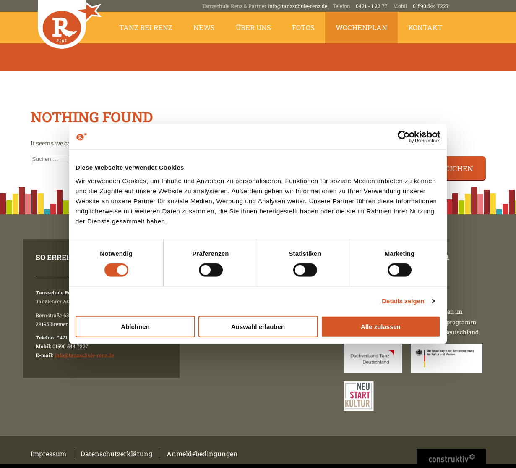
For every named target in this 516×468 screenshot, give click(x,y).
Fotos (303, 27)
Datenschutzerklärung (116, 453)
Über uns (253, 27)
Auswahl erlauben (258, 326)
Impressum (48, 453)
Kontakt (425, 27)
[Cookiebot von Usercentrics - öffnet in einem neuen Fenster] (403, 137)
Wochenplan (361, 27)
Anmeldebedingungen (202, 453)
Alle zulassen (381, 326)
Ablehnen (135, 326)
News (204, 27)
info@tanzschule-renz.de (297, 6)
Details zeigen (403, 301)
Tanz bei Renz (145, 27)
